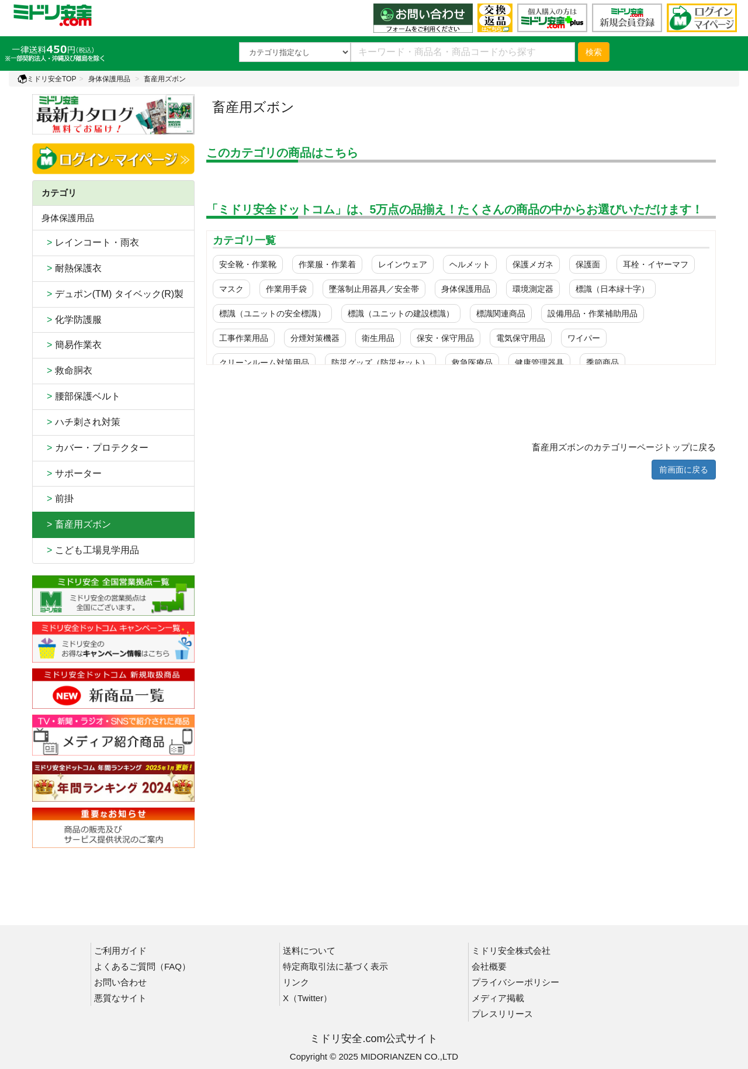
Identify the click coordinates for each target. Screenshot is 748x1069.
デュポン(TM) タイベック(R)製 (112, 294)
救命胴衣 (66, 370)
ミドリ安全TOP (47, 79)
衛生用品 (378, 338)
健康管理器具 (539, 362)
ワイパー (583, 338)
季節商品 (602, 362)
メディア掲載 (498, 998)
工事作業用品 (243, 338)
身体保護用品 (109, 79)
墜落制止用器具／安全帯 (374, 289)
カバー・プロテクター (94, 448)
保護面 (588, 264)
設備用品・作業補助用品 (593, 313)
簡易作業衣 (71, 345)
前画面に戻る (683, 469)
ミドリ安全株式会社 (511, 951)
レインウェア (402, 264)
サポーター (71, 473)
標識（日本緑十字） (612, 289)
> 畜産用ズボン (76, 524)
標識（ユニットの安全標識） (272, 313)
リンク (296, 982)
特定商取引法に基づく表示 (335, 966)
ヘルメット (469, 264)
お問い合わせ (120, 982)
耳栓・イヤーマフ (655, 264)
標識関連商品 (500, 313)
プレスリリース (502, 1014)
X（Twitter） (307, 998)
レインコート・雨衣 (90, 242)
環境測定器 (532, 289)
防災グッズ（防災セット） (380, 362)
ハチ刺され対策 (80, 422)
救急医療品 (472, 362)
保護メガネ (532, 264)
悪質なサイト (120, 998)
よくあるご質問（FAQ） (142, 966)
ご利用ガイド (120, 951)
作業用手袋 (286, 289)
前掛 (57, 499)
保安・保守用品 (445, 338)
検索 (594, 52)
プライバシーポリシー (515, 982)
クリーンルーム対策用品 (264, 362)
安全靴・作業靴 (247, 264)
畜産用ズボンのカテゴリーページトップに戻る (624, 447)
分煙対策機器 (315, 338)
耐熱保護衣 (71, 268)
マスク (231, 289)
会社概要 (489, 966)
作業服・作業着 (327, 264)
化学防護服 (71, 320)
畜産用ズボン (165, 79)
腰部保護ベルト (80, 396)
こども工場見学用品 (90, 550)
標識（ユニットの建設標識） (401, 313)
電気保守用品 (520, 338)
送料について (309, 951)
